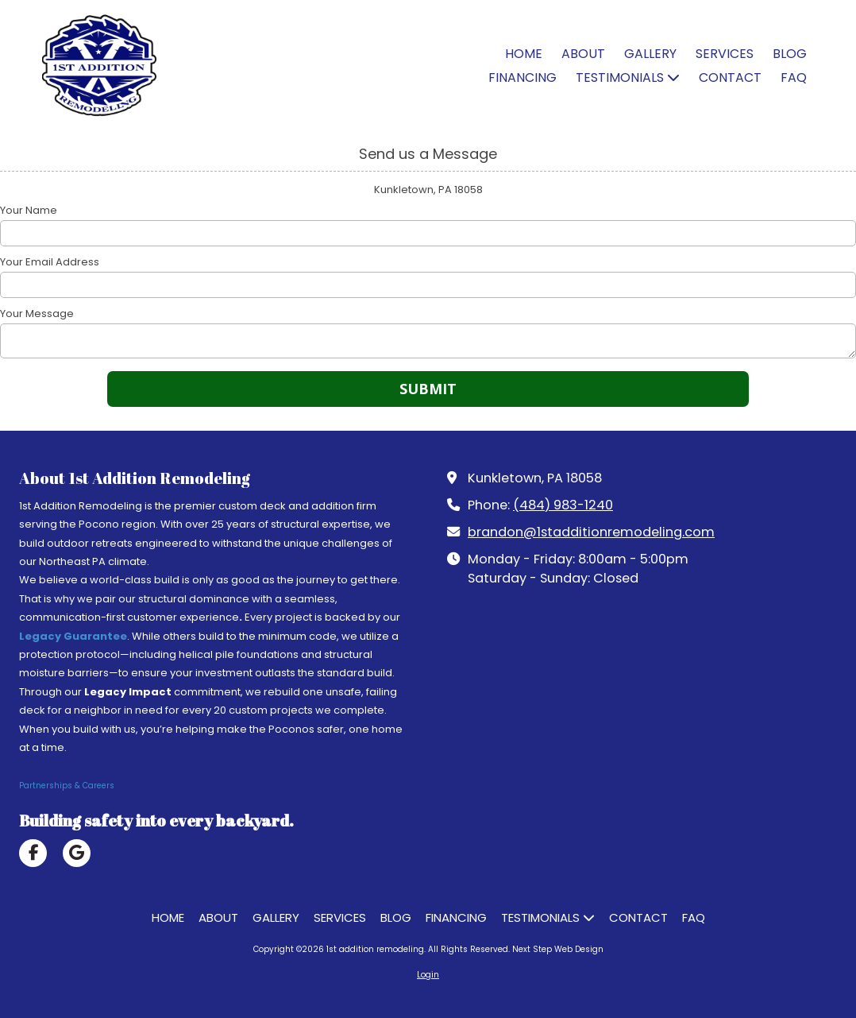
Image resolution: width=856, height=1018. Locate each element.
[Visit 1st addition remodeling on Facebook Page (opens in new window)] (33, 853)
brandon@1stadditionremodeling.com (591, 532)
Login (428, 975)
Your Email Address (49, 262)
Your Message (37, 314)
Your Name (28, 210)
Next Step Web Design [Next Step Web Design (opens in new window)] (557, 949)
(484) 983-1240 (563, 505)
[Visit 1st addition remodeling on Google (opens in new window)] (77, 853)
